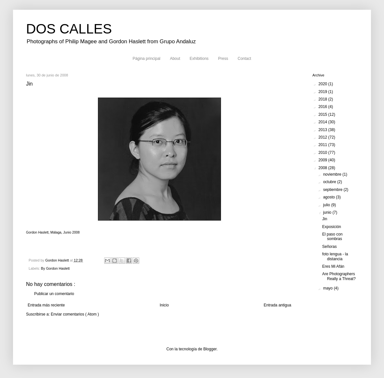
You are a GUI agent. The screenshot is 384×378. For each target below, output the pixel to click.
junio (328, 212)
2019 (323, 91)
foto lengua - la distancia (335, 256)
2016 (323, 106)
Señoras (329, 246)
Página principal (146, 58)
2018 (323, 99)
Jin (324, 219)
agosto (329, 197)
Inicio (164, 305)
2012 (323, 137)
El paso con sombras (332, 236)
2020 (323, 84)
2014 (323, 122)
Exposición (331, 226)
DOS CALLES (69, 28)
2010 (323, 152)
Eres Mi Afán (333, 266)
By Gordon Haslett (55, 268)
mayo (328, 288)
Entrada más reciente (46, 305)
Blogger (210, 349)
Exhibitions (199, 58)
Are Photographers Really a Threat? (339, 276)
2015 (323, 114)
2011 (323, 144)
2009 (323, 160)
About (175, 58)
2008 (323, 168)
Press (223, 58)
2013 (323, 130)
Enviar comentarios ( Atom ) (75, 314)
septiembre (333, 189)
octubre (330, 182)
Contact (244, 58)
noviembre (332, 174)
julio (327, 205)
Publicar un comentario (54, 293)
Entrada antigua (277, 305)
